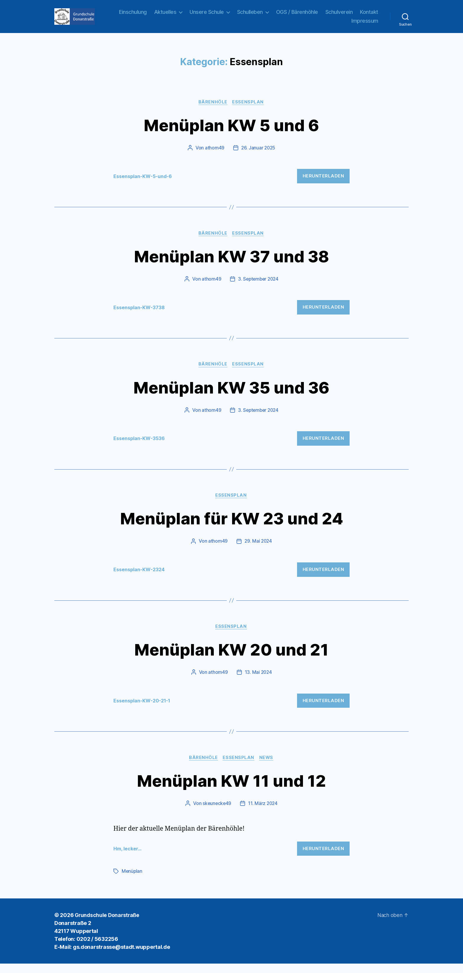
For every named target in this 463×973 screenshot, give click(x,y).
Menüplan (132, 881)
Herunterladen (323, 183)
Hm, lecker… (128, 858)
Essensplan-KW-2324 (141, 578)
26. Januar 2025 (258, 155)
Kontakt (335, 24)
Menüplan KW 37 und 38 (231, 263)
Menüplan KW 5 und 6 (231, 131)
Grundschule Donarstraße (108, 924)
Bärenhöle (212, 109)
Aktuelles (191, 15)
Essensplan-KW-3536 (141, 447)
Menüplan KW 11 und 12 (231, 789)
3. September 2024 (258, 287)
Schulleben (275, 15)
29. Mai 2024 (258, 550)
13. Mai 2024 (258, 681)
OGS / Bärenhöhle (322, 15)
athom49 (214, 155)
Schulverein (364, 15)
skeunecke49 (216, 813)
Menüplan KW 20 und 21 (231, 658)
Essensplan (249, 109)
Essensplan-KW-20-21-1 (144, 710)
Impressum (364, 24)
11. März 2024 (263, 813)
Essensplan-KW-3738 (141, 315)
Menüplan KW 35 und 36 (232, 394)
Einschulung (158, 15)
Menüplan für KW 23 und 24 (231, 526)
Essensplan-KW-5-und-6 (145, 183)
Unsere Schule (232, 15)
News (267, 767)
